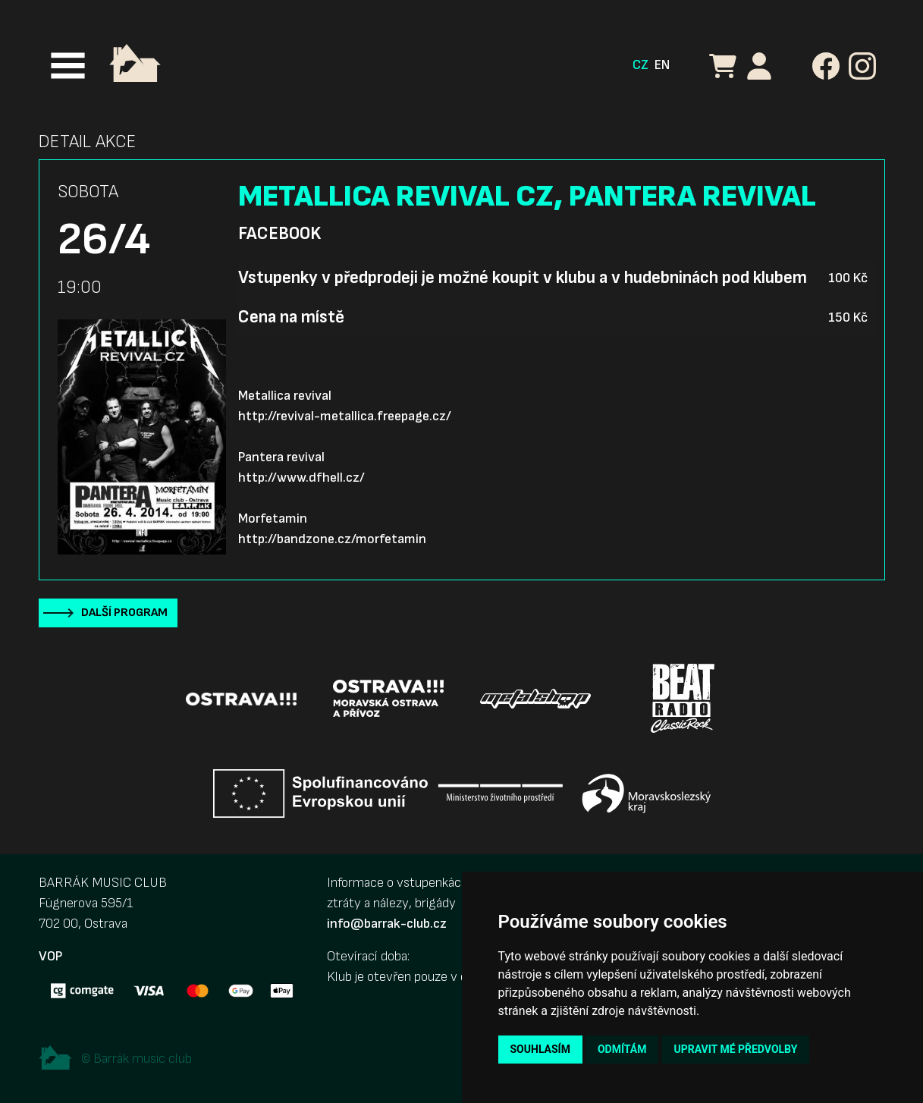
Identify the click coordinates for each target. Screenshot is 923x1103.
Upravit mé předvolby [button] (735, 1049)
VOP (50, 956)
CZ (640, 65)
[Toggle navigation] (68, 65)
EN (662, 65)
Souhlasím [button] (540, 1049)
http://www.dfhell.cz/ (301, 478)
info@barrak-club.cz (387, 924)
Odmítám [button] (622, 1049)
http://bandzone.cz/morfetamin (332, 539)
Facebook (279, 233)
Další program (124, 612)
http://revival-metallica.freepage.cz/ (344, 416)
